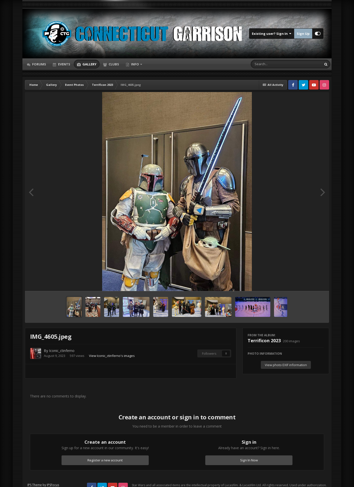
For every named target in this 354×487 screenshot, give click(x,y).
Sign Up (303, 33)
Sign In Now (249, 460)
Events (63, 64)
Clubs (113, 64)
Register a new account (105, 460)
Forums (38, 64)
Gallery (89, 64)
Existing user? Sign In (271, 34)
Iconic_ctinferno (61, 350)
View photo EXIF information (286, 365)
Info (135, 64)
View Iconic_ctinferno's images (112, 355)
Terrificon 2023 (264, 340)
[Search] (273, 64)
